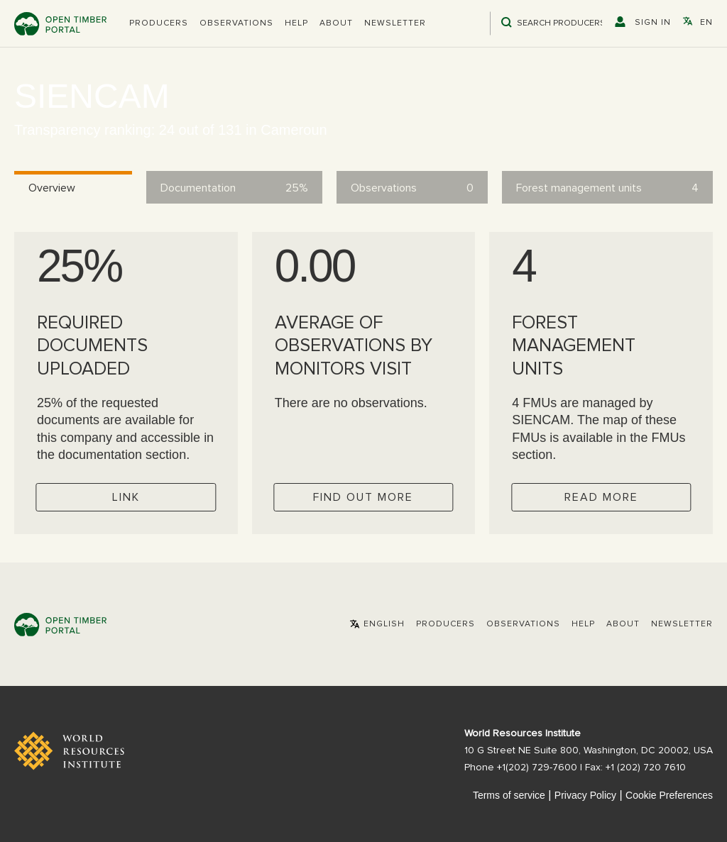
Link (126, 497)
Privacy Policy (585, 795)
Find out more (363, 497)
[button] (158, 23)
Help (296, 23)
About (336, 23)
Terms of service (509, 795)
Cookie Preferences (669, 795)
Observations (236, 23)
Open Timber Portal (60, 23)
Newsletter (395, 23)
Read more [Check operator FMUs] (601, 497)
